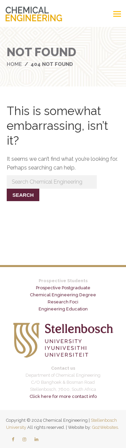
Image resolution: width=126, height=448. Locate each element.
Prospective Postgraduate (63, 287)
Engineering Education (63, 308)
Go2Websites (105, 427)
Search (23, 195)
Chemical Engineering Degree (63, 294)
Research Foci (63, 301)
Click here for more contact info (63, 396)
